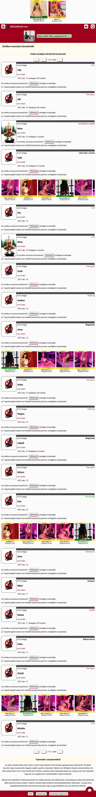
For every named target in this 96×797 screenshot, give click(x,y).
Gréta (20, 384)
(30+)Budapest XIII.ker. (39, 11)
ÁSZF (31, 794)
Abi (19, 99)
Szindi (20, 673)
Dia (19, 212)
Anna (20, 329)
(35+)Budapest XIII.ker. (65, 533)
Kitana (20, 615)
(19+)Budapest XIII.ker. (46, 189)
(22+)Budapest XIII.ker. (10, 189)
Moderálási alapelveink (58, 794)
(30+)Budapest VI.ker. (57, 11)
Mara (20, 128)
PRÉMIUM (33, 83)
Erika (20, 644)
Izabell (20, 443)
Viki (19, 70)
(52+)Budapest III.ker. (28, 189)
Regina (20, 414)
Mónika (21, 728)
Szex (89, 581)
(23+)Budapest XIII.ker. (46, 361)
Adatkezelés (41, 794)
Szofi (20, 271)
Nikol (20, 585)
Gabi (19, 157)
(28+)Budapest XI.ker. (65, 189)
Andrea (21, 300)
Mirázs (20, 472)
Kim (19, 501)
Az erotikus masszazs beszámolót (14, 83)
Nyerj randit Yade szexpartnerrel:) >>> (54, 36)
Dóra (19, 556)
